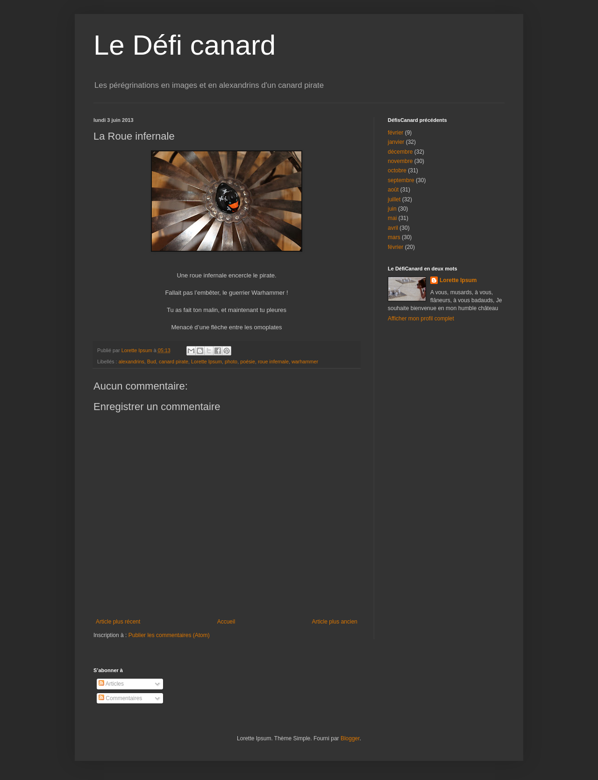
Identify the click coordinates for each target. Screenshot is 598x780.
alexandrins (131, 361)
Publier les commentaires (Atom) (169, 635)
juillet (394, 199)
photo (231, 361)
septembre (401, 180)
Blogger (350, 738)
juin (392, 209)
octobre (397, 170)
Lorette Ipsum (206, 361)
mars (394, 237)
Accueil (226, 621)
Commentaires (120, 698)
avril (393, 228)
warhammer (305, 361)
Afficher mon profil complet (421, 318)
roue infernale (273, 361)
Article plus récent (118, 621)
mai (392, 218)
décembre (400, 152)
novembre (400, 161)
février (395, 132)
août (393, 189)
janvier (396, 142)
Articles (111, 684)
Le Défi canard (184, 45)
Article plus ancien (334, 621)
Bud (151, 361)
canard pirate (173, 361)
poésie (247, 361)
